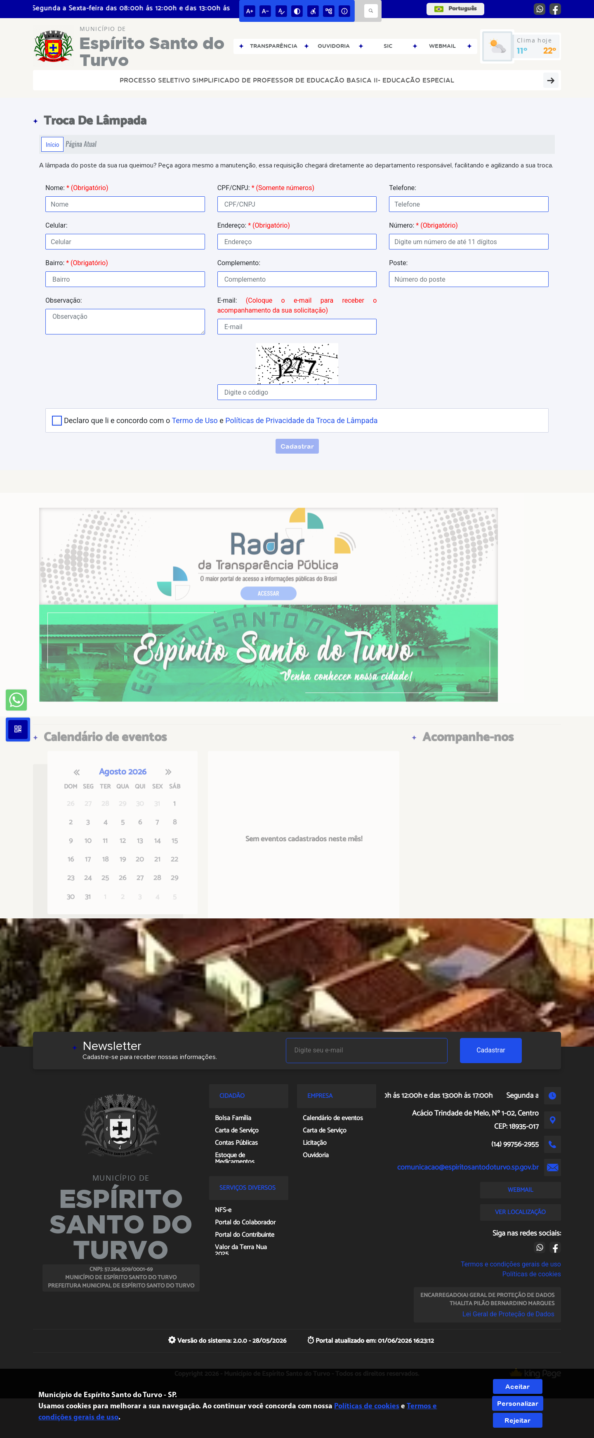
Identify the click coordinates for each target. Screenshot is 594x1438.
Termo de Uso (194, 420)
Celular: (56, 225)
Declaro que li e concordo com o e (220, 420)
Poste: (398, 263)
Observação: (63, 300)
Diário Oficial (508, 80)
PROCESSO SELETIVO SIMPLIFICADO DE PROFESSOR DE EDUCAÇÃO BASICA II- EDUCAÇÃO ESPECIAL (212, 80)
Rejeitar (517, 1420)
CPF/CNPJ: (265, 188)
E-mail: (297, 305)
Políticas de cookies (531, 1274)
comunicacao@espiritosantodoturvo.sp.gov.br (468, 1167)
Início (52, 144)
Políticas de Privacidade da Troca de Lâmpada (301, 420)
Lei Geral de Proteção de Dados (508, 1314)
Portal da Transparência (433, 80)
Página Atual (81, 144)
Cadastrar (490, 1050)
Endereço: (253, 225)
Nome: (76, 188)
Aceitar (517, 1386)
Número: (423, 225)
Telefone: (402, 188)
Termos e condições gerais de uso (511, 1264)
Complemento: (238, 263)
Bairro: (76, 263)
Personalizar (517, 1403)
